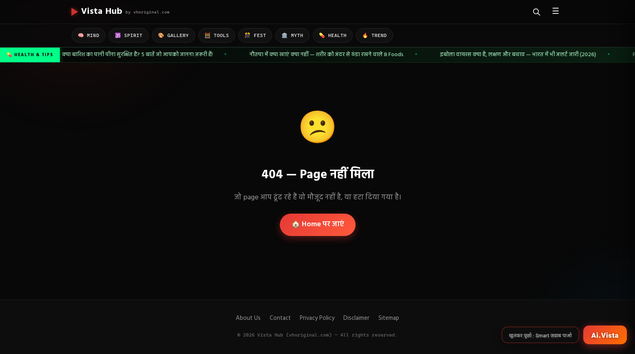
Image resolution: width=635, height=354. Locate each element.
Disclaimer (356, 318)
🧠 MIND (88, 35)
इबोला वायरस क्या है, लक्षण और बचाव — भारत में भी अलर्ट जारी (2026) (519, 54)
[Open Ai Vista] (605, 335)
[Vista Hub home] (121, 11)
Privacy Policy (317, 318)
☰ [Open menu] (555, 11)
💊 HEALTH (333, 35)
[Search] (537, 12)
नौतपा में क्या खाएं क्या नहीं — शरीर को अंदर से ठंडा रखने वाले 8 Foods (327, 54)
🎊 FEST (255, 35)
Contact (280, 318)
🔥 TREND (374, 35)
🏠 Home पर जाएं (317, 224)
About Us (248, 318)
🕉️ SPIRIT (129, 35)
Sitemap (388, 318)
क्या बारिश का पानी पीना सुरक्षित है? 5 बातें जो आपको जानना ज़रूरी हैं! (138, 54)
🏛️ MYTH (292, 35)
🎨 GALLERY (173, 35)
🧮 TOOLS (216, 35)
